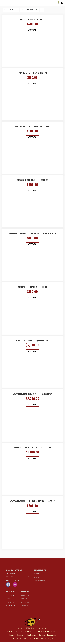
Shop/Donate (25, 603)
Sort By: (8, 9)
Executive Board (10, 603)
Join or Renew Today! (37, 639)
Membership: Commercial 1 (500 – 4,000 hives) (32, 447)
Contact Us (24, 606)
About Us (18, 631)
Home (9, 631)
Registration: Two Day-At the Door (32, 19)
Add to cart (32, 30)
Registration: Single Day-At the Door (32, 73)
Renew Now (37, 574)
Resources (24, 599)
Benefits (36, 578)
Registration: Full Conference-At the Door (32, 126)
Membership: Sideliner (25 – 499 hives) (32, 180)
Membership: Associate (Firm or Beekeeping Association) (32, 501)
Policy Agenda (10, 596)
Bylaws (8, 599)
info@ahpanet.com (13, 581)
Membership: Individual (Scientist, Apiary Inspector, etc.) (32, 233)
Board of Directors (11, 606)
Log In (50, 639)
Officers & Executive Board (45, 631)
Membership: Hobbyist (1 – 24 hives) (32, 287)
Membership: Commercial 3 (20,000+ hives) (32, 340)
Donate (42, 635)
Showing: (27, 9)
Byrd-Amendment (39, 581)
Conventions (25, 596)
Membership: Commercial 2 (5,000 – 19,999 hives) (32, 394)
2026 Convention (19, 639)
